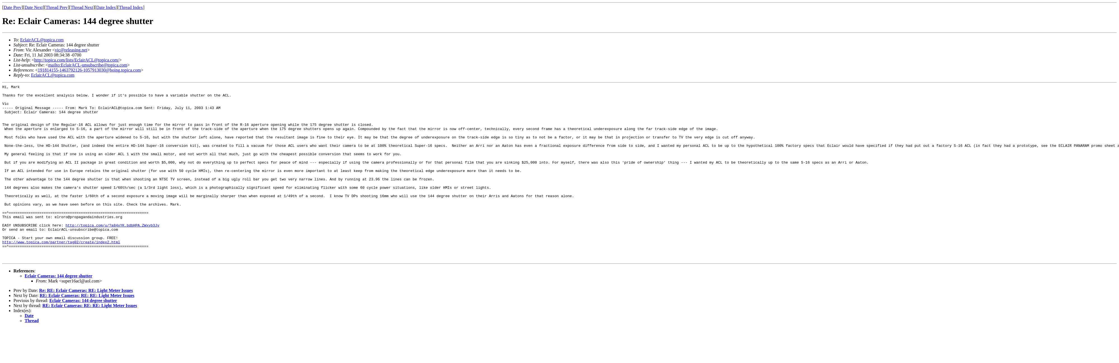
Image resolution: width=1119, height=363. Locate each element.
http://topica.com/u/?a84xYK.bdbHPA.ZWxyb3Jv (112, 253)
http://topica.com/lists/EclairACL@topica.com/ (76, 60)
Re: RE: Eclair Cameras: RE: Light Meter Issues (86, 325)
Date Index (106, 7)
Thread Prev (57, 7)
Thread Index (131, 7)
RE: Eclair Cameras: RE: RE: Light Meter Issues (87, 330)
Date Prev (13, 7)
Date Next (34, 7)
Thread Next (82, 7)
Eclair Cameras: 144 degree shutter (58, 311)
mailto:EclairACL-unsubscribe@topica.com (87, 65)
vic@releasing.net (71, 50)
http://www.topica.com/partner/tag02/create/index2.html (61, 273)
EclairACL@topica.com (42, 39)
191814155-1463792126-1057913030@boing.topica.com (89, 70)
